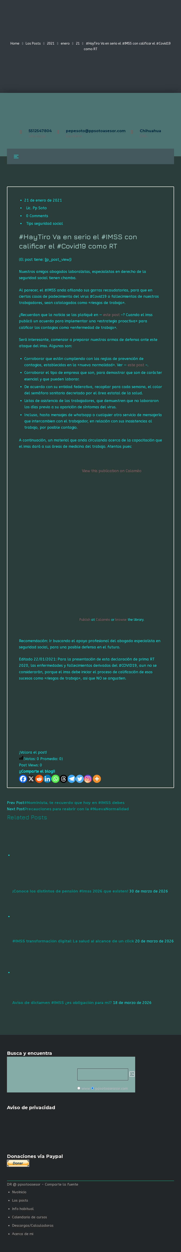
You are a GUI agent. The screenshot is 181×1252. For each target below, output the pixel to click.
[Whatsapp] (55, 779)
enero (65, 44)
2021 (50, 44)
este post (112, 315)
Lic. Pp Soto (36, 208)
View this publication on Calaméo (111, 471)
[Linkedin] (47, 779)
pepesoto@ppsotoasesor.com (96, 131)
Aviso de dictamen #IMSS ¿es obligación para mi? (62, 1002)
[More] (97, 779)
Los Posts (33, 44)
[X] (31, 779)
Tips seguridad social (44, 223)
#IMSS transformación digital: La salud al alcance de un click (73, 941)
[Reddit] (39, 779)
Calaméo (103, 620)
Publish (84, 620)
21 (78, 44)
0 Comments (37, 216)
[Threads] (63, 779)
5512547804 (40, 131)
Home (14, 44)
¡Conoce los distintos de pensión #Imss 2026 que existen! (70, 891)
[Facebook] (23, 779)
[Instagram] (88, 779)
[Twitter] (80, 779)
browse (121, 620)
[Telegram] (72, 779)
